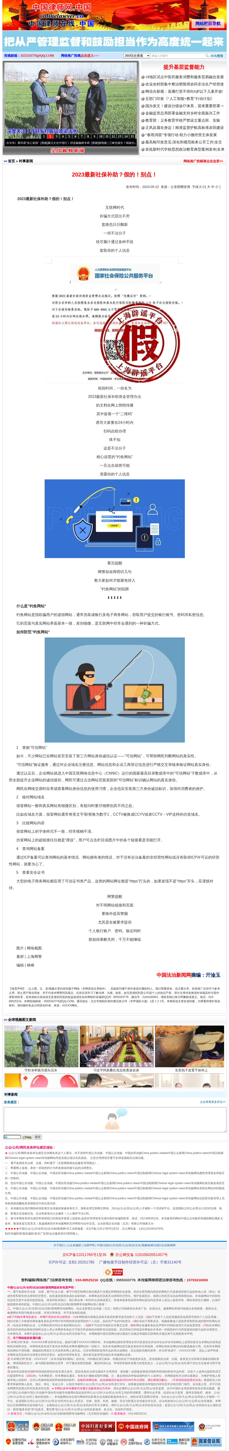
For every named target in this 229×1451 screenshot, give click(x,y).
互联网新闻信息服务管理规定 (76, 1163)
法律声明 (89, 1245)
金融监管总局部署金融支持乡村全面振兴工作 (182, 113)
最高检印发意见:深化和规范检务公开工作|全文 (183, 142)
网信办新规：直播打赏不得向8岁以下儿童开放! (184, 91)
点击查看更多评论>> (213, 1102)
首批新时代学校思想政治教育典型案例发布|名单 (185, 149)
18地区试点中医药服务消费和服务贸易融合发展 (184, 77)
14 (126, 136)
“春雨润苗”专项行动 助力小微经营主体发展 (181, 135)
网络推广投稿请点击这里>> (203, 161)
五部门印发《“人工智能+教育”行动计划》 (179, 99)
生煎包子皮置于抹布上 (192, 1074)
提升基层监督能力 (183, 67)
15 (132, 136)
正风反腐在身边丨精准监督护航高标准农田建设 (184, 128)
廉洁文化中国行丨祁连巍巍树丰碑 (72, 143)
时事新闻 (26, 161)
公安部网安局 (180, 187)
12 (113, 136)
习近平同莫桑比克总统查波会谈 (117, 1074)
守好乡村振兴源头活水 (41, 1074)
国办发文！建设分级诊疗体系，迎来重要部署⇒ (184, 106)
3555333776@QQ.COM (37, 55)
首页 (11, 161)
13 (119, 136)
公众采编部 (74, 1245)
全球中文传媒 (40, 13)
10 (100, 136)
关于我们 (59, 1245)
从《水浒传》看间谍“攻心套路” (23, 143)
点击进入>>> (90, 55)
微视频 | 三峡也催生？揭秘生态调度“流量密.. (129, 143)
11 (106, 136)
